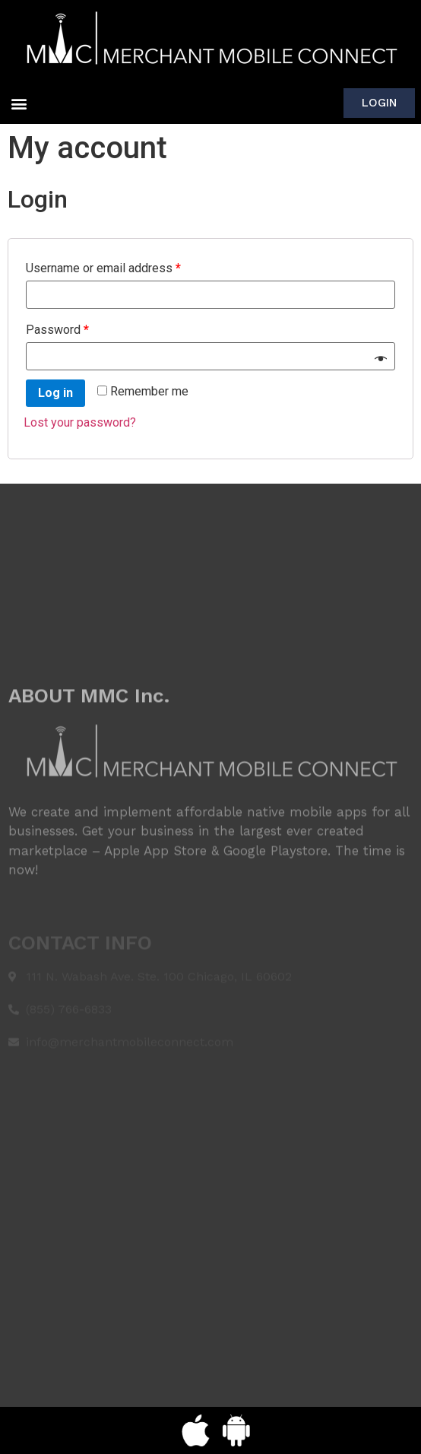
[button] (18, 103)
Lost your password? (80, 422)
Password (57, 329)
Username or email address (103, 268)
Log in (55, 393)
